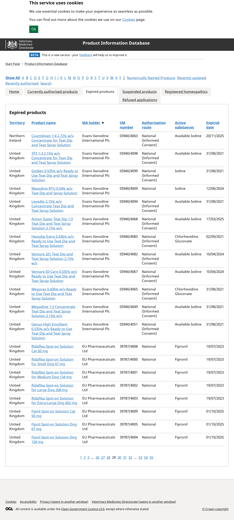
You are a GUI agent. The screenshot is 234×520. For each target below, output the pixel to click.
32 (130, 457)
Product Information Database (116, 43)
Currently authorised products (52, 91)
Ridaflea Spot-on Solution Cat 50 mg (52, 348)
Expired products (100, 91)
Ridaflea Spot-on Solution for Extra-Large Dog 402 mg (54, 400)
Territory (17, 122)
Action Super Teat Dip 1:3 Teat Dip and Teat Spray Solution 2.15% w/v (52, 223)
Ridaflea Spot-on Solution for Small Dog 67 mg (52, 361)
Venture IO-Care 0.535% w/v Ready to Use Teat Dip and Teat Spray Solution (54, 276)
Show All (12, 77)
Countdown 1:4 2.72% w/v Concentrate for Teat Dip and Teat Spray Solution (52, 140)
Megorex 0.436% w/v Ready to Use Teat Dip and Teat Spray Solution (53, 294)
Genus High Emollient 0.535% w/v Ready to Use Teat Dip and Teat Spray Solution (51, 331)
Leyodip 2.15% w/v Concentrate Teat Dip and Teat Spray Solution (52, 206)
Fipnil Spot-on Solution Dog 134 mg (54, 439)
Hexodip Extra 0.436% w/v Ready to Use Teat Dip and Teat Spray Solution (53, 241)
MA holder (91, 122)
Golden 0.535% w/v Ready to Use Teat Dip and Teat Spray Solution (54, 175)
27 (103, 457)
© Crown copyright (215, 509)
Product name (43, 122)
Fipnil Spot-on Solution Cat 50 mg (53, 413)
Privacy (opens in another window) (64, 502)
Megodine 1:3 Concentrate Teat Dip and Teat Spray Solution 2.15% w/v (53, 311)
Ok (33, 29)
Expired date (212, 125)
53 (140, 457)
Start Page (12, 64)
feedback (85, 55)
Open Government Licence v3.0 (82, 509)
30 (119, 457)
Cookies (128, 19)
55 (151, 457)
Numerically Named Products (151, 77)
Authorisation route (154, 125)
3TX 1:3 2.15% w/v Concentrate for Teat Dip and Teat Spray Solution (51, 158)
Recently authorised (22, 83)
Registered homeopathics (186, 91)
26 (97, 457)
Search (46, 83)
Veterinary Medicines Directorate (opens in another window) (134, 502)
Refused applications (139, 100)
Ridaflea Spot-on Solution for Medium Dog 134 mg (52, 374)
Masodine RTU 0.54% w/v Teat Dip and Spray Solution (54, 190)
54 (146, 457)
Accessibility (28, 502)
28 (108, 457)
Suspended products (139, 91)
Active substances (184, 125)
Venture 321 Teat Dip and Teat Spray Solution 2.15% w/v (52, 259)
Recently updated (191, 77)
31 (125, 457)
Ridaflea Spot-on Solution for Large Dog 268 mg (52, 387)
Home (14, 91)
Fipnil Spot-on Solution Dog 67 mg (54, 426)
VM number (126, 125)
